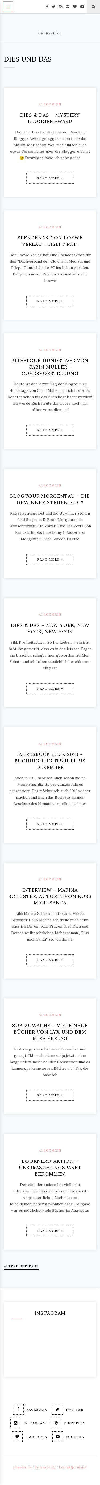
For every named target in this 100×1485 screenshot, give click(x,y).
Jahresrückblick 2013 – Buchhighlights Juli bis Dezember (50, 760)
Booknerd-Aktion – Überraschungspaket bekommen (50, 1167)
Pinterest (68, 1423)
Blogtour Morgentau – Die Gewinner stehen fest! (50, 499)
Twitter (67, 1409)
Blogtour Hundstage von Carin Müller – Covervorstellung (50, 366)
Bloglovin (29, 1436)
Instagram (28, 1423)
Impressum (22, 1467)
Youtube (68, 1436)
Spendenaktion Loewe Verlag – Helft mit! (50, 241)
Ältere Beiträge (21, 1266)
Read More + (50, 178)
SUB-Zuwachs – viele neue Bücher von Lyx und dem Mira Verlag (50, 1031)
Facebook (30, 1409)
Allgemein (50, 104)
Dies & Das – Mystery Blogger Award (50, 118)
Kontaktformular (73, 1467)
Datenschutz (45, 1467)
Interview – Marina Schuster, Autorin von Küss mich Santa (50, 896)
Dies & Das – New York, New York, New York (50, 628)
